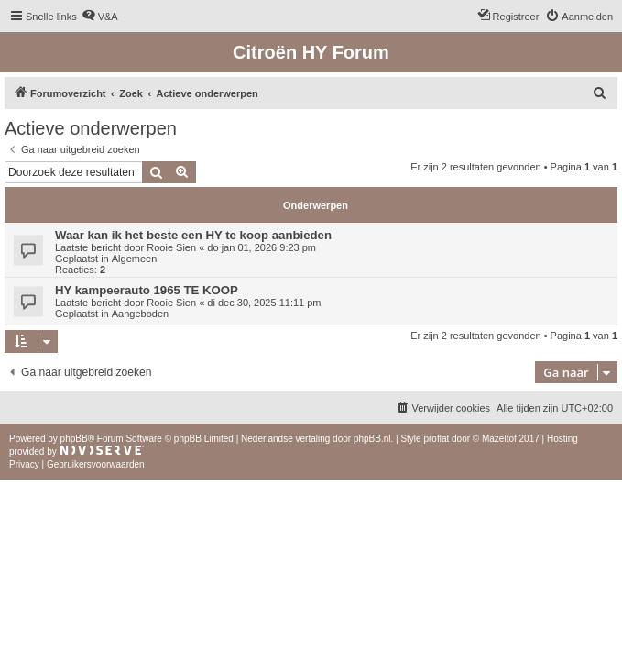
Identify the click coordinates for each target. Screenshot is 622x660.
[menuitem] (100, 17)
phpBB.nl (372, 439)
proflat (436, 439)
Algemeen (135, 258)
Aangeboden (140, 313)
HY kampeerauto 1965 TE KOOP (146, 290)
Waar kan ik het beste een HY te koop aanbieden (193, 235)
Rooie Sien (171, 247)
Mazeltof (499, 439)
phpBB (74, 439)
